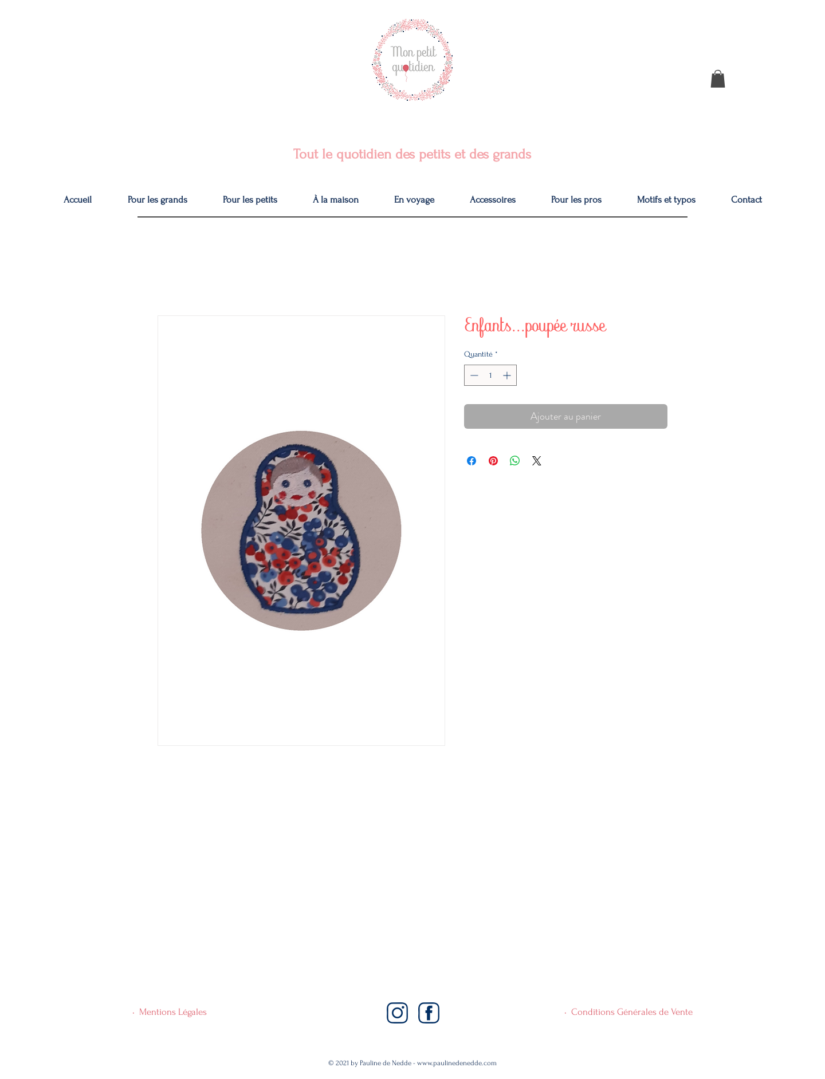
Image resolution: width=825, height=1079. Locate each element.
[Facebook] (428, 1012)
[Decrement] (473, 375)
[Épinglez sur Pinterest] (493, 461)
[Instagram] (397, 1012)
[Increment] (508, 375)
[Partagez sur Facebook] (471, 461)
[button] (717, 79)
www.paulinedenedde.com (457, 1063)
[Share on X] (537, 461)
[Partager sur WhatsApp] (515, 461)
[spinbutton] (490, 375)
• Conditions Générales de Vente (628, 1011)
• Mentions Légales (169, 1011)
